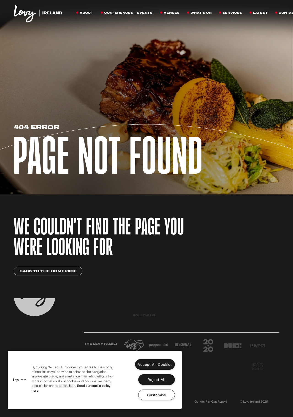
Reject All (156, 379)
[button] (19, 380)
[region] (95, 380)
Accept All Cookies (155, 364)
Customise (156, 395)
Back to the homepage (48, 271)
